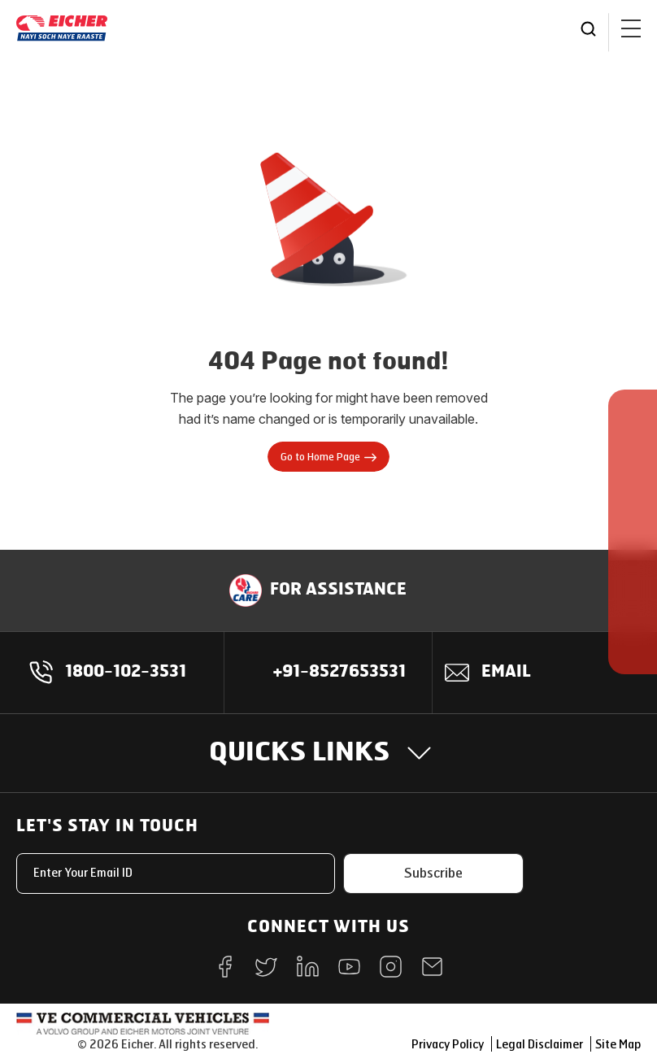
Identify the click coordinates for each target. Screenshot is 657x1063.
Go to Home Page (328, 457)
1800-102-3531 (125, 672)
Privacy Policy (447, 1045)
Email (506, 672)
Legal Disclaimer (539, 1045)
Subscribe (433, 873)
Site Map (618, 1045)
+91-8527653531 (339, 672)
